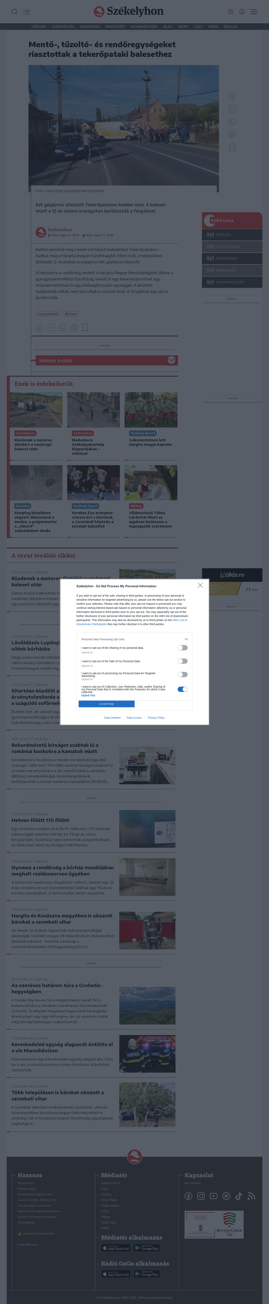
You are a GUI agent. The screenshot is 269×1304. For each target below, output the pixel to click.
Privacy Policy (156, 717)
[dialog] (134, 652)
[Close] (201, 586)
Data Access (134, 717)
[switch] (183, 647)
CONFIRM (106, 704)
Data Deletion (112, 717)
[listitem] (135, 639)
